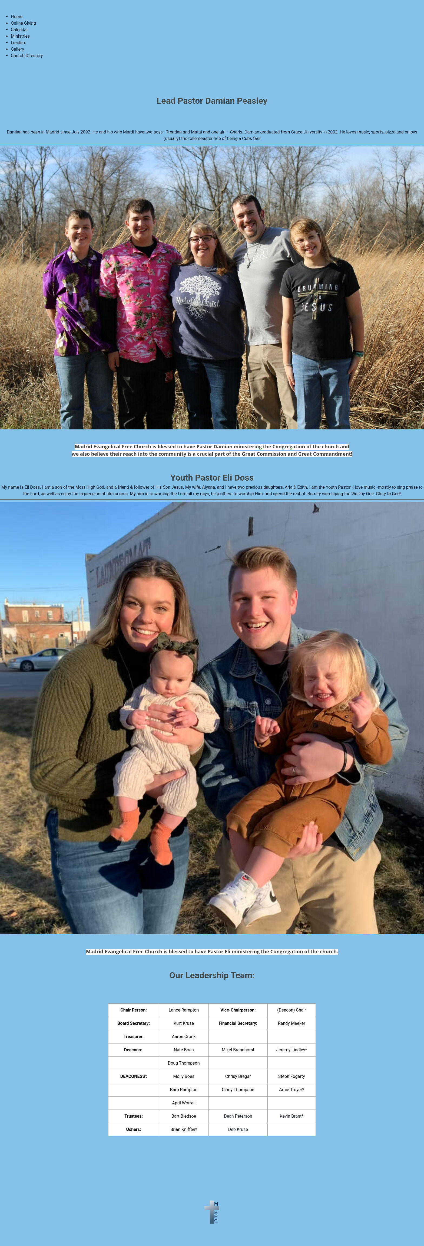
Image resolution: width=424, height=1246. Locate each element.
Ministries (20, 36)
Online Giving (23, 23)
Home (16, 16)
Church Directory (27, 55)
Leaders (18, 42)
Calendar (19, 29)
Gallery (17, 49)
